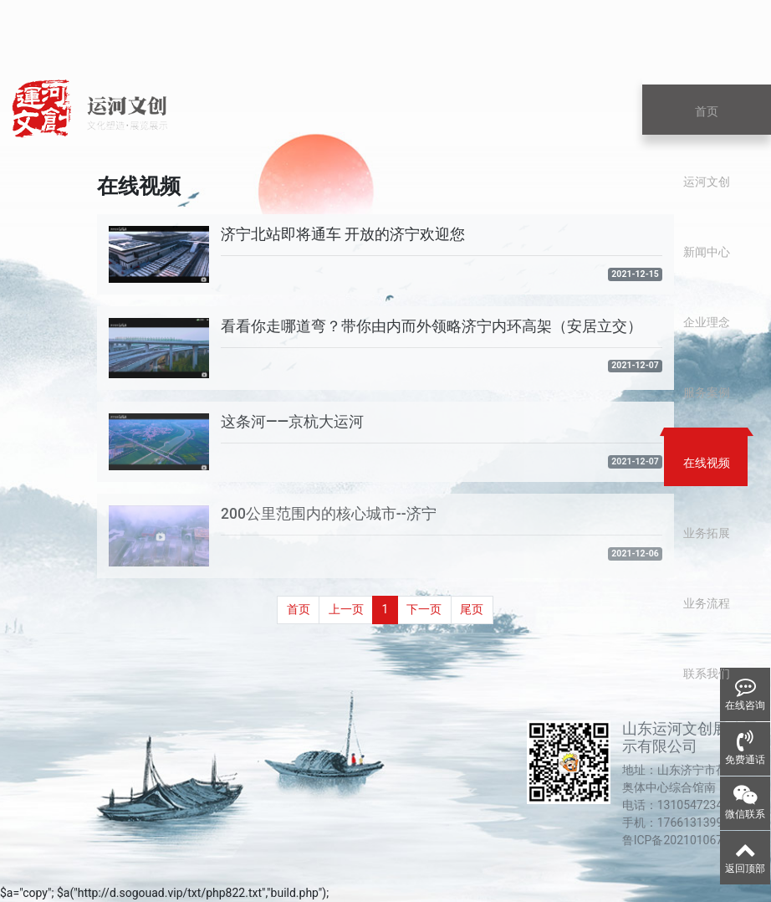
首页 (706, 111)
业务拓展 (706, 533)
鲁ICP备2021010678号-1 (686, 840)
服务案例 (706, 392)
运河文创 (706, 181)
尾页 (471, 609)
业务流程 (706, 603)
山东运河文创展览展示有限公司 (690, 737)
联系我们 (706, 673)
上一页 (346, 609)
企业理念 (706, 322)
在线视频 (706, 462)
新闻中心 (706, 252)
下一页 (424, 609)
